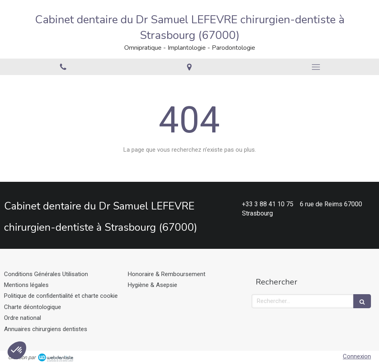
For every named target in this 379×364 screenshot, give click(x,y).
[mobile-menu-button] (316, 67)
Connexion (357, 356)
